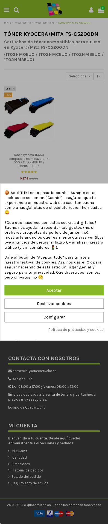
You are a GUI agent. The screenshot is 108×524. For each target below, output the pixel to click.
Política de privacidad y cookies (76, 329)
